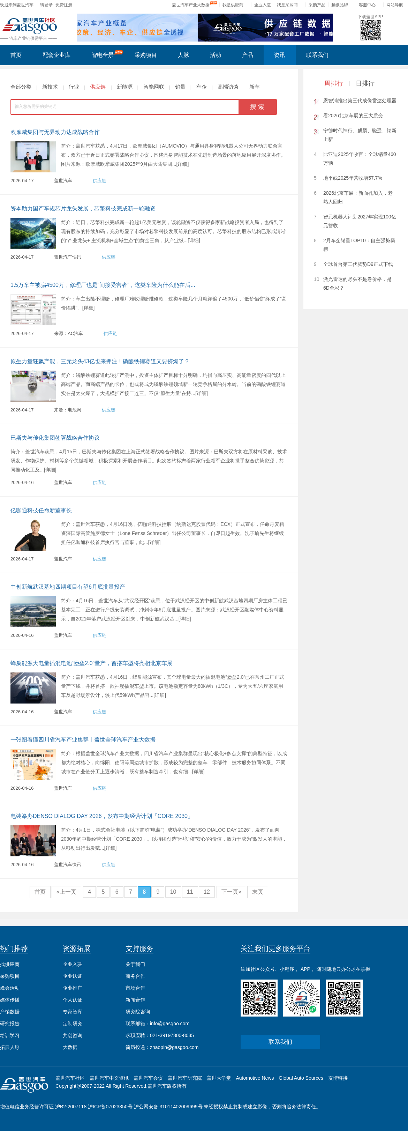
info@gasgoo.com (169, 1023)
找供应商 (10, 964)
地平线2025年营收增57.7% (352, 178)
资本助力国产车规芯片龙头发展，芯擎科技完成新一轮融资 (83, 208)
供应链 (98, 87)
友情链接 (338, 1078)
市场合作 (135, 988)
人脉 (183, 55)
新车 (254, 87)
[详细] (182, 164)
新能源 (125, 87)
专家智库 (72, 1011)
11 (190, 892)
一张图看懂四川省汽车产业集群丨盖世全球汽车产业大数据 (83, 740)
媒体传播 (10, 1000)
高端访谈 (228, 87)
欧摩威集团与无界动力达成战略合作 (55, 132)
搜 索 (257, 106)
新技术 (50, 87)
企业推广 (72, 988)
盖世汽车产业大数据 (191, 4)
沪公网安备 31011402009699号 (168, 1106)
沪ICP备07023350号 (110, 1106)
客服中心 (367, 4)
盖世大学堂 (219, 1078)
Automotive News (255, 1078)
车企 (201, 87)
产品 (247, 55)
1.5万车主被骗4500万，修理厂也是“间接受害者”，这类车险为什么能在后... (102, 285)
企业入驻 (262, 4)
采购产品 (317, 4)
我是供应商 (232, 4)
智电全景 (107, 54)
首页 (16, 55)
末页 (257, 892)
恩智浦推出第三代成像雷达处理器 (359, 100)
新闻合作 (135, 1000)
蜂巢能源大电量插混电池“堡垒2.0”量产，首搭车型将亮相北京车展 (91, 663)
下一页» (231, 892)
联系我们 (317, 55)
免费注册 (63, 4)
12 (207, 892)
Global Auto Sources (301, 1078)
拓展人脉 (10, 1047)
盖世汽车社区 (70, 1078)
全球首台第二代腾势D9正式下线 (358, 264)
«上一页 (66, 892)
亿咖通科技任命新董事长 (41, 510)
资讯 (279, 55)
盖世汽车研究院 (185, 1078)
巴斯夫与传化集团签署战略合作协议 (55, 438)
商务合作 (135, 976)
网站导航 (394, 4)
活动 (215, 55)
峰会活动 (10, 988)
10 (173, 892)
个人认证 (72, 1000)
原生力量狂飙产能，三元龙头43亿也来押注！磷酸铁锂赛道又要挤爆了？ (100, 361)
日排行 (365, 83)
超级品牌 (339, 4)
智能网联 (153, 87)
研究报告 (10, 1023)
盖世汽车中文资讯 (109, 1078)
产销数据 (10, 1011)
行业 (74, 87)
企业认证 (72, 976)
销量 (180, 87)
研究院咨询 (138, 1011)
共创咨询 (72, 1035)
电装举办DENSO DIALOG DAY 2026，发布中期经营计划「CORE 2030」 (101, 816)
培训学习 (10, 1035)
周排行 (333, 83)
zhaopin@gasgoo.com (174, 1047)
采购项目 (146, 55)
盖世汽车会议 (148, 1078)
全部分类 (20, 87)
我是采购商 (287, 4)
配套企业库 (56, 55)
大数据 (70, 1047)
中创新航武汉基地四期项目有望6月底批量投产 (67, 587)
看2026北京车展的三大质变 (353, 115)
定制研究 (72, 1023)
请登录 (46, 4)
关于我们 (135, 964)
